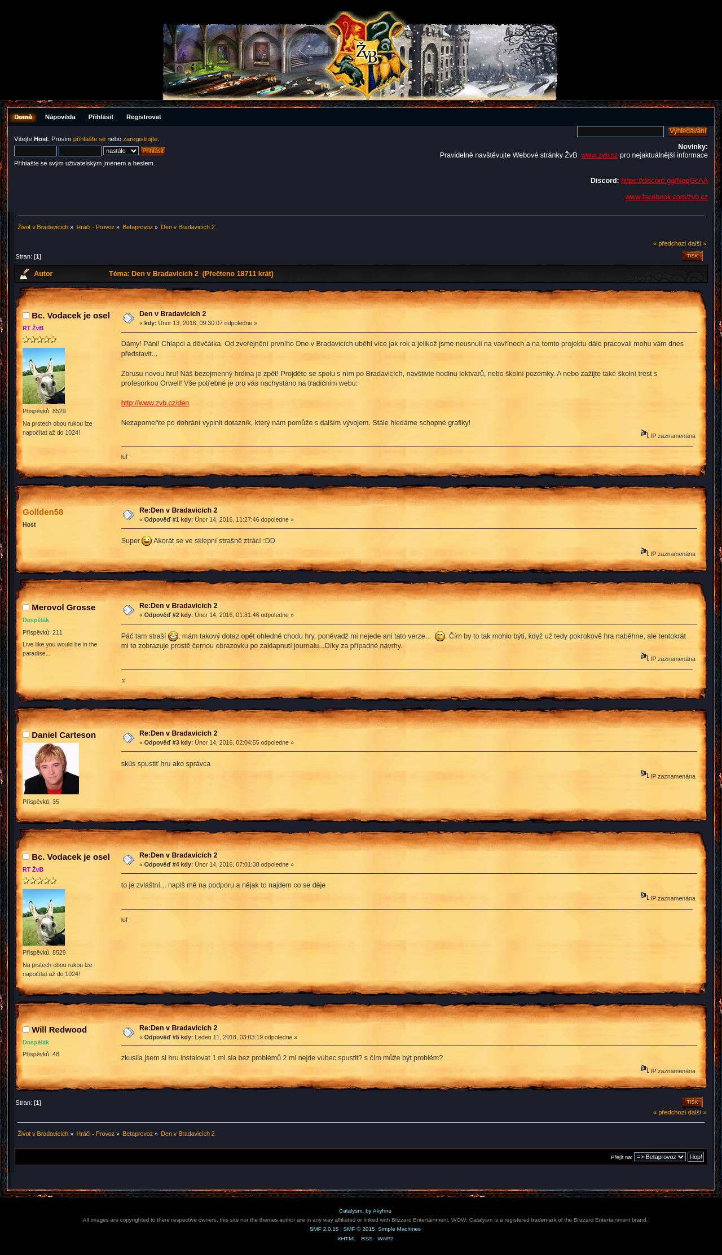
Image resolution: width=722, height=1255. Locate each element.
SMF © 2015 (359, 1229)
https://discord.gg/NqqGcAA (664, 181)
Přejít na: (621, 1157)
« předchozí (669, 243)
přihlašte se (89, 138)
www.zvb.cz (599, 155)
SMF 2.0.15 (324, 1229)
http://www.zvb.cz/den (155, 403)
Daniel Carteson (64, 735)
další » (697, 243)
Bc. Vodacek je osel (71, 315)
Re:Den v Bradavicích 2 (178, 510)
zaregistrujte (140, 138)
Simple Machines (399, 1229)
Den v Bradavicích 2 (172, 314)
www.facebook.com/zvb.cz (667, 197)
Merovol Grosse (63, 607)
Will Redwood (59, 1029)
